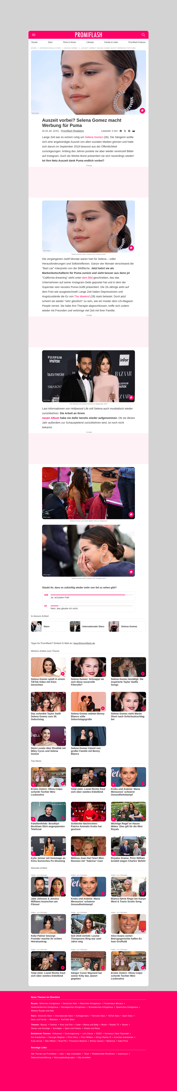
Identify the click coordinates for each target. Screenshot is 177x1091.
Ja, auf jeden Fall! (60, 597)
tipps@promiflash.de (84, 643)
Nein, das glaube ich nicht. (64, 608)
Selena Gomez (94, 137)
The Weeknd (82, 296)
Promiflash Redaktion (72, 131)
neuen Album (50, 417)
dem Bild (87, 277)
